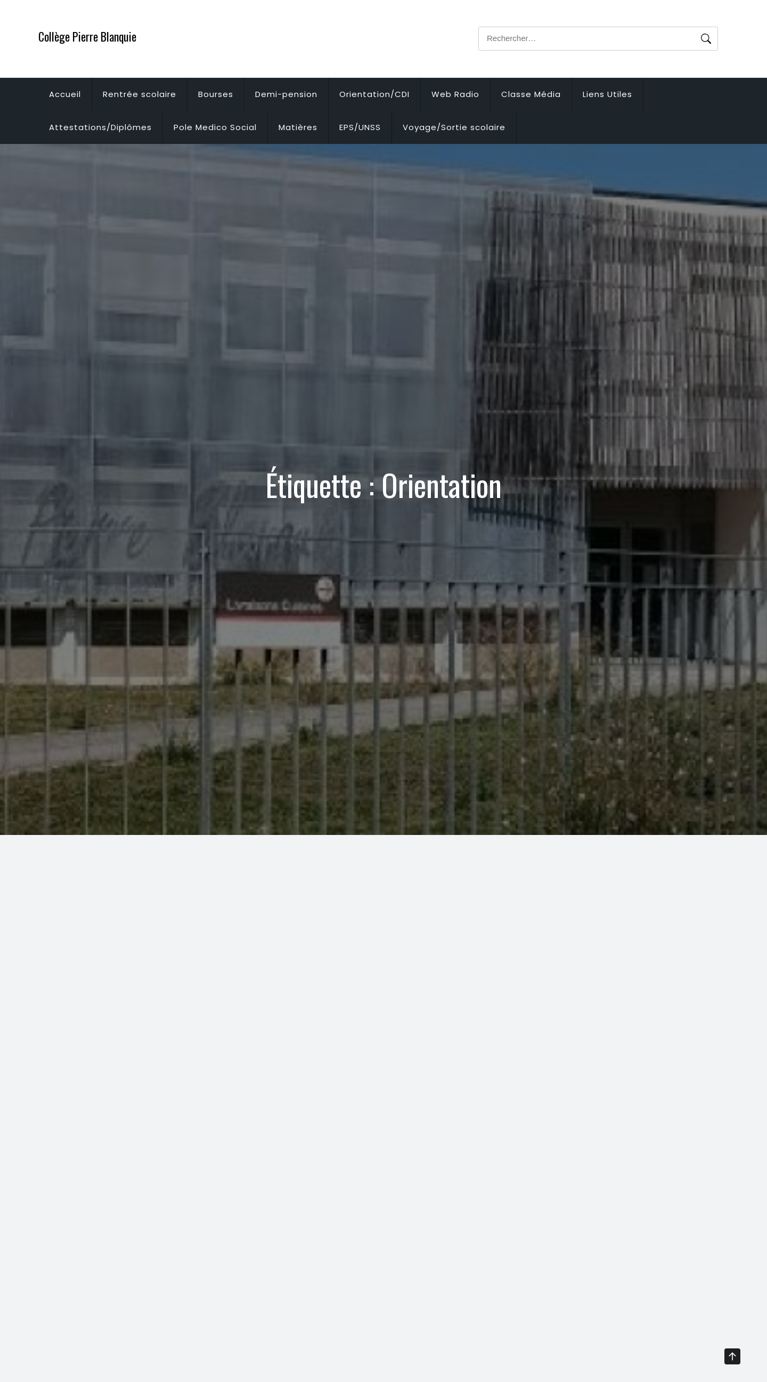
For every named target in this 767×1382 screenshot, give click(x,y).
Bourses (215, 94)
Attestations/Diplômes (100, 127)
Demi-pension (286, 94)
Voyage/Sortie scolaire (454, 127)
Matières (298, 127)
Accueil (65, 94)
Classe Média (531, 94)
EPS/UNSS (360, 127)
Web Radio (455, 94)
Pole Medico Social (215, 127)
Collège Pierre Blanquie (87, 36)
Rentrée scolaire (139, 94)
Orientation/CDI (374, 94)
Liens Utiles (607, 94)
